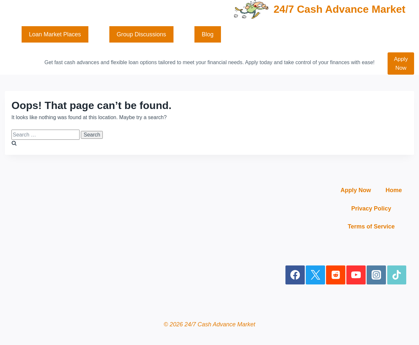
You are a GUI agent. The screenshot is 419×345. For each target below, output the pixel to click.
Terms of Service (371, 226)
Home (394, 190)
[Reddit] (335, 275)
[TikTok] (397, 275)
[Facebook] (295, 275)
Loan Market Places (55, 34)
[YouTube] (356, 275)
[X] (315, 275)
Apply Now (401, 63)
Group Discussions (141, 34)
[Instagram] (376, 275)
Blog (207, 34)
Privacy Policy (371, 208)
